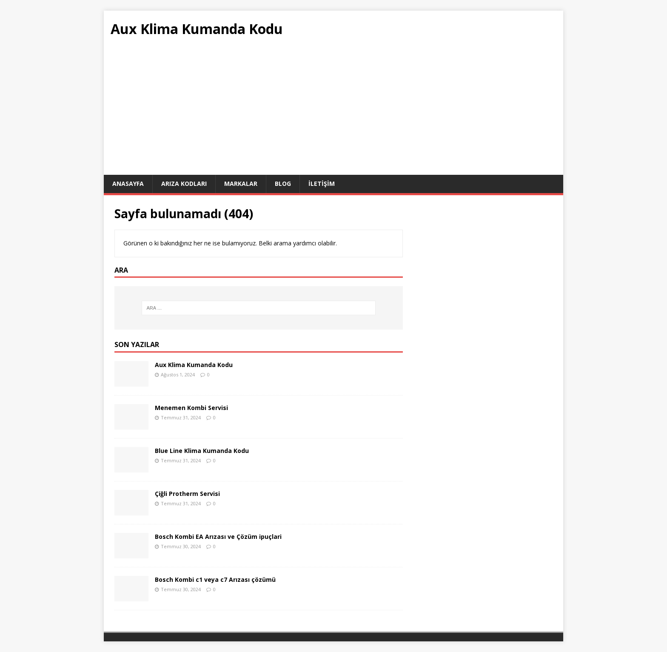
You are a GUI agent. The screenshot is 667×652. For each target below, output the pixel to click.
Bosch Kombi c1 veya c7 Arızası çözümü (215, 579)
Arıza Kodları (184, 183)
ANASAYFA (128, 183)
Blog (283, 183)
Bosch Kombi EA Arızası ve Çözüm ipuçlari (218, 536)
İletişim (321, 183)
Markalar (240, 183)
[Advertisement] (333, 111)
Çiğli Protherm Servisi (187, 494)
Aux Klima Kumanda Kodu (194, 365)
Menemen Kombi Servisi (191, 408)
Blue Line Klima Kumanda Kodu (202, 451)
